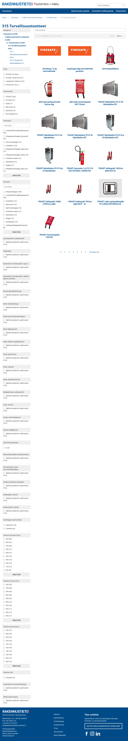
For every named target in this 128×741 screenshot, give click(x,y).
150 (7, 567)
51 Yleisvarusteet (51, 17)
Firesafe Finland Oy (13, 78)
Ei (6, 448)
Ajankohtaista (59, 718)
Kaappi (8, 165)
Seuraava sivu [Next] (94, 252)
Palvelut (57, 714)
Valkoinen (9, 525)
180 (7, 651)
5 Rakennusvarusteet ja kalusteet (32, 17)
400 (7, 609)
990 (7, 553)
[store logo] (31, 4)
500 (7, 595)
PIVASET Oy (10, 74)
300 (7, 549)
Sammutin (10, 204)
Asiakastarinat (59, 725)
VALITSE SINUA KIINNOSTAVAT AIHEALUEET (103, 726)
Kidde (7, 103)
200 (7, 556)
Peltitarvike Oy (11, 85)
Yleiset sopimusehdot (10, 733)
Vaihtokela (10, 162)
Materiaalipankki (60, 735)
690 (7, 542)
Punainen (9, 528)
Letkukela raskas (12, 158)
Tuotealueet (14, 17)
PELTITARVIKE (10, 114)
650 (7, 563)
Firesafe (9, 100)
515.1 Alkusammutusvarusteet (19, 54)
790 (7, 546)
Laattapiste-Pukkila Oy (13, 81)
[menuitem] (8, 11)
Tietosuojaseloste (8, 729)
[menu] (64, 11)
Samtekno (9, 110)
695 (7, 570)
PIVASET (9, 97)
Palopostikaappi (12, 192)
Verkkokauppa (59, 721)
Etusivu (4, 17)
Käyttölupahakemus (9, 731)
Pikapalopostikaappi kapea (15, 155)
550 (7, 539)
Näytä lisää (16, 175)
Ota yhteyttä (58, 732)
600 (7, 612)
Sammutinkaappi (12, 142)
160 (7, 644)
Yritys (56, 728)
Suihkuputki (10, 222)
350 (7, 641)
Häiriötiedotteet (8, 736)
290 (7, 630)
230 (7, 654)
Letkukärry (10, 145)
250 (7, 648)
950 (7, 560)
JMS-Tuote (9, 107)
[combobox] (111, 5)
